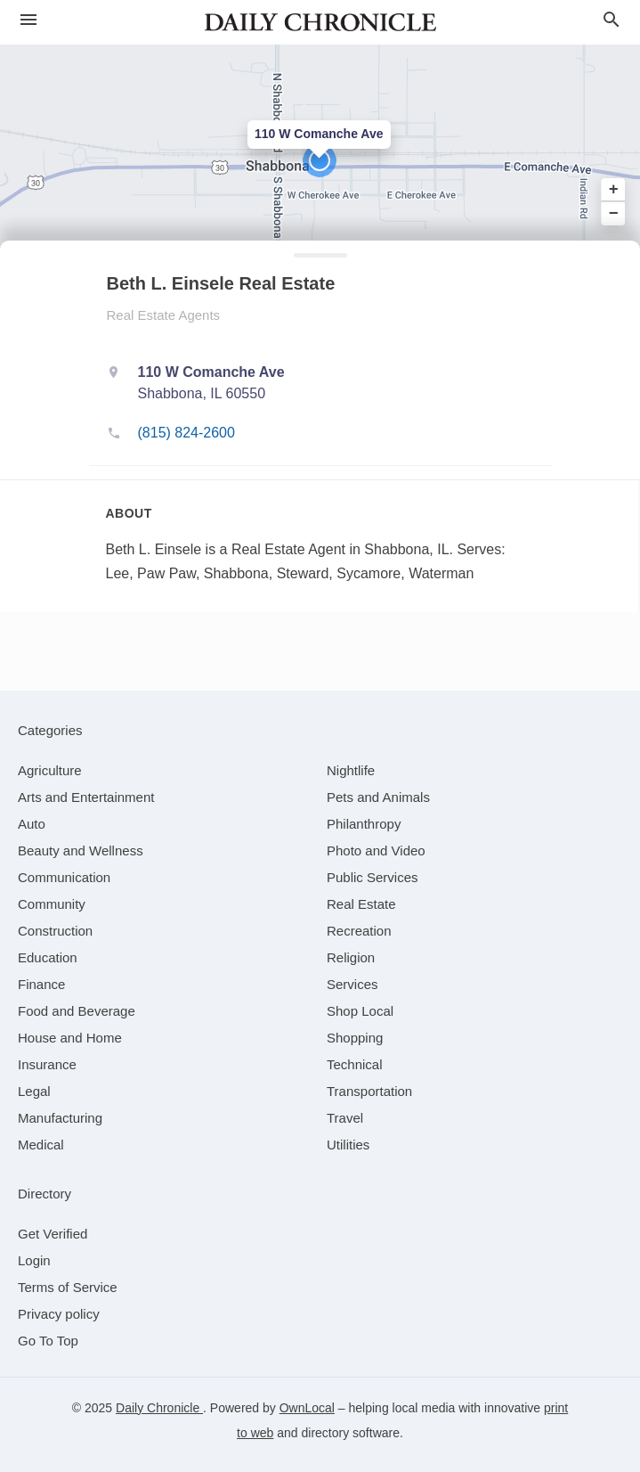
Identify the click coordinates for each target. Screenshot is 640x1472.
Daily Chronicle (159, 1408)
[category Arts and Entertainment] (86, 797)
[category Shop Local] (360, 1010)
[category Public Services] (372, 877)
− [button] (614, 213)
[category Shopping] (355, 1037)
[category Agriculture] (50, 770)
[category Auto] (31, 823)
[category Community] (51, 904)
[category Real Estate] (361, 904)
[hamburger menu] (28, 20)
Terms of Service (67, 1287)
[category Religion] (351, 957)
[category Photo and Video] (376, 850)
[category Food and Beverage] (76, 1010)
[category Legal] (34, 1091)
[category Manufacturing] (60, 1117)
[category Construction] (55, 930)
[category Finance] (41, 984)
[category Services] (352, 984)
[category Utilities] (348, 1144)
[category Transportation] (369, 1091)
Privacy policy (59, 1313)
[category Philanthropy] (364, 823)
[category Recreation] (359, 930)
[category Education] (47, 957)
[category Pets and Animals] (378, 797)
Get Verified (52, 1233)
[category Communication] (64, 877)
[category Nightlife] (351, 770)
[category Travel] (345, 1117)
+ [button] (614, 189)
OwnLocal (307, 1408)
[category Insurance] (47, 1064)
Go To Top (48, 1340)
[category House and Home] (70, 1037)
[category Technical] (355, 1064)
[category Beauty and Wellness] (80, 850)
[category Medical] (41, 1144)
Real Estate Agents (164, 315)
